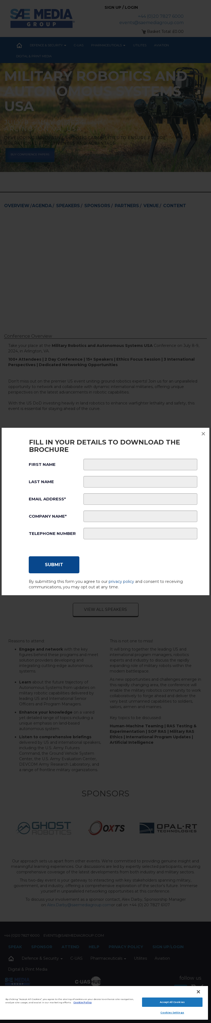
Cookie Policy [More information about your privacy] (82, 1002)
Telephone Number (52, 533)
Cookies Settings (172, 1012)
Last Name (41, 481)
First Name (42, 464)
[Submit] (54, 564)
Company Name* (48, 516)
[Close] (198, 991)
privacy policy (121, 581)
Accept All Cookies (172, 1002)
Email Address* (47, 498)
